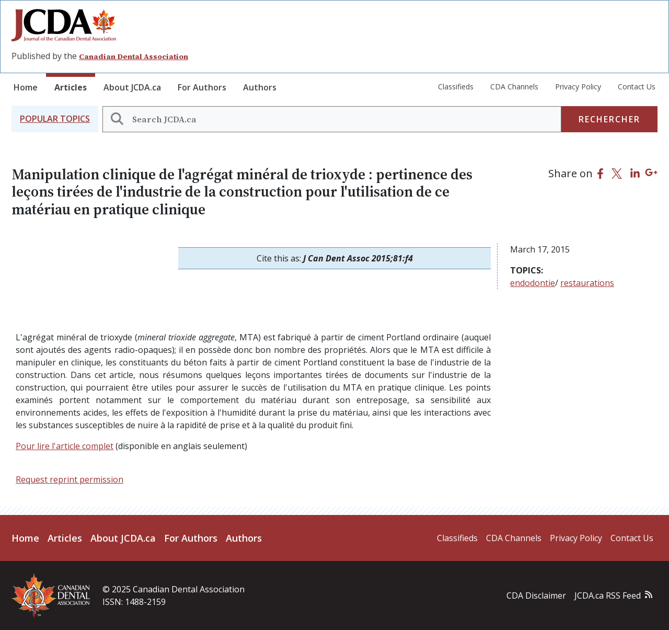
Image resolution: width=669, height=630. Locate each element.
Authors (259, 87)
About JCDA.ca (132, 87)
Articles (70, 87)
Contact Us (636, 86)
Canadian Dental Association (133, 56)
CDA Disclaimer (536, 595)
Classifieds (456, 86)
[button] (55, 119)
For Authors (202, 87)
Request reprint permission (69, 479)
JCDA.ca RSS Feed (607, 595)
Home (26, 87)
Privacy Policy (578, 86)
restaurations (587, 283)
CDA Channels (514, 86)
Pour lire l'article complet (64, 446)
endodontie (532, 283)
